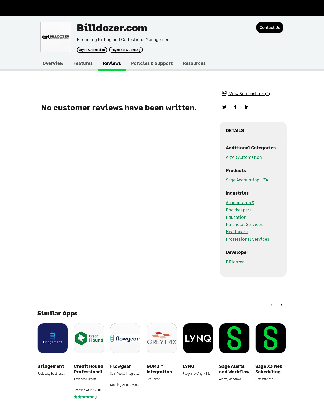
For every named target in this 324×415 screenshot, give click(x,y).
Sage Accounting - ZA (247, 179)
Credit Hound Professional (88, 369)
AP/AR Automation (92, 49)
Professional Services (247, 239)
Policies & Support (152, 63)
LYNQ (188, 366)
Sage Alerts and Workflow (234, 369)
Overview (53, 63)
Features (83, 63)
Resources (194, 63)
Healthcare (237, 231)
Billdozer (235, 261)
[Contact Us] (270, 27)
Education (236, 217)
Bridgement (50, 366)
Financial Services (244, 224)
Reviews (112, 63)
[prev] (272, 305)
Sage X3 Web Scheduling (268, 369)
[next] (281, 305)
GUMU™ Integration (159, 369)
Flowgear (120, 366)
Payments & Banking (125, 49)
